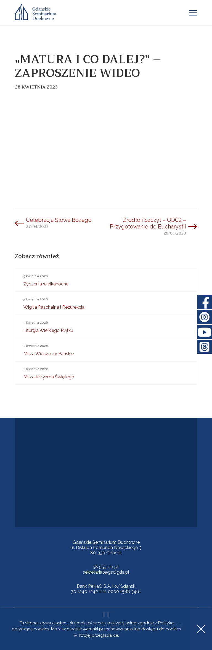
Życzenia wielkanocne (106, 280)
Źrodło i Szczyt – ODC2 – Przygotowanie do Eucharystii (148, 223)
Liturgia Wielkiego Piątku (106, 326)
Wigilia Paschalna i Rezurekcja (106, 303)
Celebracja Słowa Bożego (59, 220)
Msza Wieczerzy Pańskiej (106, 349)
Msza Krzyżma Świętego (106, 372)
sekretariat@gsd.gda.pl (106, 572)
